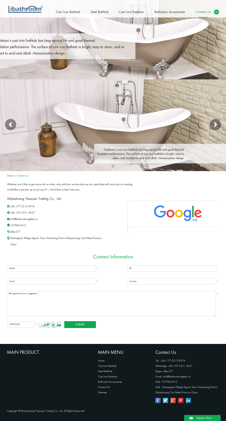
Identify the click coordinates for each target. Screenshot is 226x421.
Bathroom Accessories (169, 12)
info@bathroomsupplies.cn (24, 219)
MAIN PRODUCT (23, 352)
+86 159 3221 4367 (180, 366)
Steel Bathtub (99, 12)
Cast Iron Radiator (131, 12)
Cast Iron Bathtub (68, 12)
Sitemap (102, 392)
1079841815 (18, 225)
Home (10, 175)
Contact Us (203, 12)
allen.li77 (15, 232)
